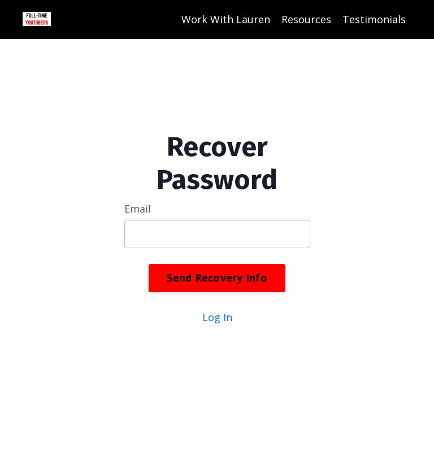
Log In (217, 317)
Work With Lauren (225, 19)
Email (137, 208)
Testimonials (374, 19)
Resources (306, 19)
